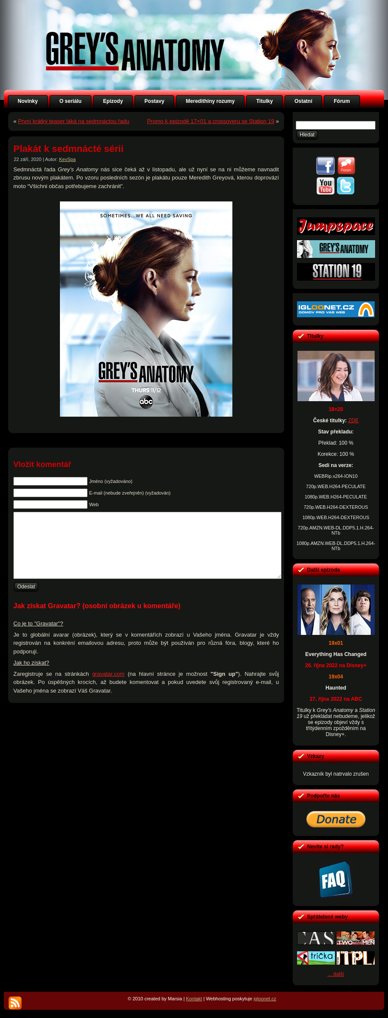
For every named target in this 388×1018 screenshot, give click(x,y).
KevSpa (67, 159)
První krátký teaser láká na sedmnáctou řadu (73, 121)
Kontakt (194, 998)
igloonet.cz (264, 998)
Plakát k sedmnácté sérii (68, 148)
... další (336, 974)
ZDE (353, 421)
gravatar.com (108, 687)
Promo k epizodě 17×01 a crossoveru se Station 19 (210, 121)
